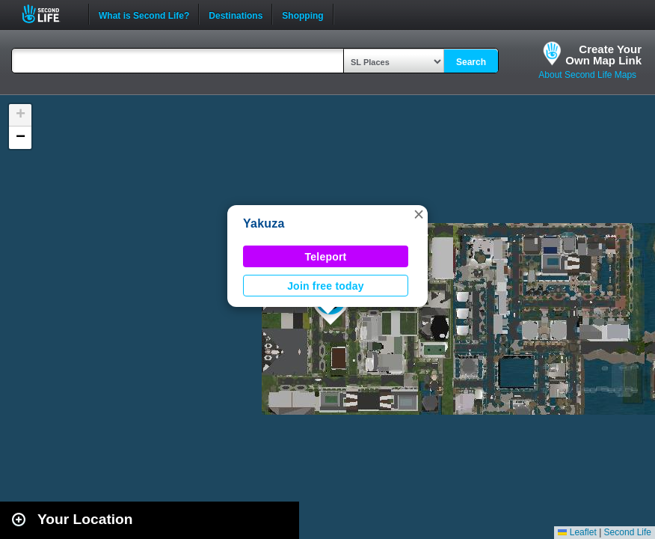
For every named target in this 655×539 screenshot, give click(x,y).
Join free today (325, 286)
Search (471, 62)
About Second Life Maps (587, 75)
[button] (419, 214)
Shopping (302, 14)
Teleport (326, 257)
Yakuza (264, 223)
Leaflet (577, 532)
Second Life (49, 14)
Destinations (235, 14)
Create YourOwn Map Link (603, 55)
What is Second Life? (144, 14)
